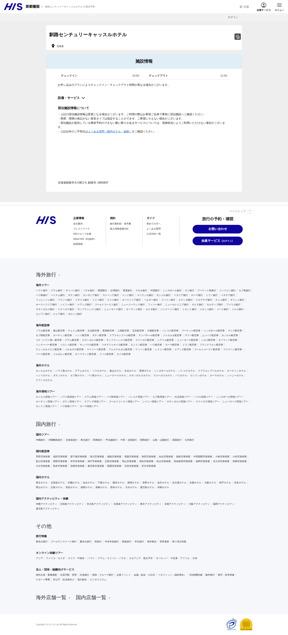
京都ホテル (195, 482)
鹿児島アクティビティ (47, 508)
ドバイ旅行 (223, 309)
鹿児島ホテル (147, 487)
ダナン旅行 (74, 295)
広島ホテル (56, 487)
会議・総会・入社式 (144, 574)
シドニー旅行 (67, 304)
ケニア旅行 (59, 314)
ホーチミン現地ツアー (47, 401)
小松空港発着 (240, 456)
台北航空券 (93, 330)
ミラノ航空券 (189, 344)
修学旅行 (210, 574)
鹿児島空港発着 (96, 466)
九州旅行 (189, 440)
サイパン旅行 (73, 290)
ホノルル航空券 (230, 335)
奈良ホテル (240, 482)
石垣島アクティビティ (72, 504)
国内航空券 (43, 451)
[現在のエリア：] (34, 6)
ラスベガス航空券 (144, 340)
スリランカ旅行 (145, 295)
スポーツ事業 (43, 579)
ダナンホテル (60, 375)
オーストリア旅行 (131, 300)
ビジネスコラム (98, 579)
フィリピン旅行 (227, 290)
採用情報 (78, 244)
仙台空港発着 (166, 456)
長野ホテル (148, 482)
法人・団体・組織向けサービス (55, 569)
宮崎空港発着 (77, 466)
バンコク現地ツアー (138, 396)
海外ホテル (43, 365)
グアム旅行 (56, 290)
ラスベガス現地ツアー (207, 401)
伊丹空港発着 (77, 461)
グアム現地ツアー (93, 396)
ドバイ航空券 (106, 354)
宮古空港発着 (149, 466)
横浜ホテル (118, 482)
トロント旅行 (189, 309)
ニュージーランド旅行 (133, 304)
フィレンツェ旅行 (45, 300)
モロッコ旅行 (75, 314)
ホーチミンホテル (236, 370)
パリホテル (181, 375)
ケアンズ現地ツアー (95, 401)
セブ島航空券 (43, 335)
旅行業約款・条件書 (120, 223)
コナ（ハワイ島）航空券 (49, 340)
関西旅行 (144, 440)
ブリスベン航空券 (232, 349)
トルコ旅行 (238, 309)
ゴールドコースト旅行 (106, 304)
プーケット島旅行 (206, 290)
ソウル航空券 (43, 330)
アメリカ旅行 (233, 304)
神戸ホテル (225, 482)
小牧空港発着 (222, 456)
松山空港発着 (164, 461)
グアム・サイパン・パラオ (112, 558)
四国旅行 (177, 440)
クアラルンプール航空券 (122, 335)
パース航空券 (43, 354)
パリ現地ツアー (68, 406)
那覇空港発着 (114, 466)
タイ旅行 (189, 290)
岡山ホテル (42, 487)
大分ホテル (131, 487)
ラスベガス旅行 (66, 309)
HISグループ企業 (82, 233)
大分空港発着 (43, 466)
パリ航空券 (156, 344)
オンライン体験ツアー (49, 552)
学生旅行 (139, 541)
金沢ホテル (163, 482)
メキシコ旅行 (207, 309)
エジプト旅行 (43, 314)
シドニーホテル (235, 375)
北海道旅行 (71, 440)
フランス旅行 (65, 300)
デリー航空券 (192, 335)
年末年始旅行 (112, 541)
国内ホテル (43, 477)
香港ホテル (145, 370)
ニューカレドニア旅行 (177, 304)
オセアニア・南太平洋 (141, 558)
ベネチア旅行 (228, 295)
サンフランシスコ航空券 (119, 340)
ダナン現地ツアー (71, 401)
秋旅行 (98, 541)
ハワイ (91, 558)
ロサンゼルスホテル (139, 375)
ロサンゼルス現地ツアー (180, 401)
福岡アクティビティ (223, 504)
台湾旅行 (115, 290)
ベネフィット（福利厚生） (172, 574)
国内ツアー (42, 434)
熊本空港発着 (60, 466)
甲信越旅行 (111, 440)
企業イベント (124, 574)
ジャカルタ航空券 (172, 335)
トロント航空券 (68, 344)
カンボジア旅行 (91, 295)
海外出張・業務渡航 (46, 574)
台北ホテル (130, 370)
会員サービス (264, 6)
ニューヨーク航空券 (187, 340)
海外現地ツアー (45, 391)
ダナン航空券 (99, 335)
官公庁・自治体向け (63, 579)
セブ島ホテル (77, 375)
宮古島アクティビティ (98, 504)
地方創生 (82, 579)
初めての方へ (154, 223)
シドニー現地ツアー (153, 401)
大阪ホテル (210, 482)
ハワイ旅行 (42, 290)
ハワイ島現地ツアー (70, 396)
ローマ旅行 (197, 295)
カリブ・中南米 (76, 558)
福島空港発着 (183, 456)
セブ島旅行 (245, 290)
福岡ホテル (86, 487)
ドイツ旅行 (98, 300)
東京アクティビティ (150, 504)
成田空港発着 (60, 456)
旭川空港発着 (97, 456)
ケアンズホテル (44, 380)
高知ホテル (71, 487)
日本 (195, 558)
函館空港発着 (114, 456)
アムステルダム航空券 (120, 349)
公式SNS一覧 (154, 233)
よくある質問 (154, 228)
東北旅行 (85, 440)
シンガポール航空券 (214, 330)
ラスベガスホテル (162, 375)
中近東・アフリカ (180, 558)
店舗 (244, 6)
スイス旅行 (113, 300)
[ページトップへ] (249, 210)
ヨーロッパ (162, 558)
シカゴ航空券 (208, 340)
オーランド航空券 (227, 340)
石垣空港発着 (131, 466)
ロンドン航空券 (139, 344)
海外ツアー (42, 285)
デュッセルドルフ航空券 (49, 349)
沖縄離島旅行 (55, 440)
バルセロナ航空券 (74, 349)
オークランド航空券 (85, 354)
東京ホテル (42, 482)
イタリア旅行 (181, 295)
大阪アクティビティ (199, 504)
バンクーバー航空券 (46, 344)
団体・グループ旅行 (102, 574)
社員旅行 (84, 574)
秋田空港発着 (149, 456)
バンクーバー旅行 (169, 309)
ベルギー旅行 (151, 300)
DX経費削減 (195, 574)
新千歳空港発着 (78, 456)
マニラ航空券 (235, 330)
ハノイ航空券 (82, 335)
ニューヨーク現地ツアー (235, 401)
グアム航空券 (72, 340)
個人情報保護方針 (119, 228)
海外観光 (152, 541)
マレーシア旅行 (110, 295)
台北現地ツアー (183, 396)
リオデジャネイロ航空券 (115, 344)
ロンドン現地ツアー (46, 406)
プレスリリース (81, 228)
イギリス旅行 (82, 300)
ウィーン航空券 (143, 349)
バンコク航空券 (170, 330)
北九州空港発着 (221, 461)
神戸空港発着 (95, 461)
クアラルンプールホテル (211, 370)
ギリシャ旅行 (237, 300)
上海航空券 (123, 330)
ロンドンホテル (198, 375)
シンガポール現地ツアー (229, 396)
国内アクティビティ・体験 (52, 498)
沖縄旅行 (40, 440)
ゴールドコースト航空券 (207, 349)
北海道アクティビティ (125, 504)
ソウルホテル (99, 370)
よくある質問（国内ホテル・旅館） (110, 131)
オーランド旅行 (134, 309)
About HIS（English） (84, 239)
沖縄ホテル (163, 487)
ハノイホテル (43, 375)
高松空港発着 (146, 461)
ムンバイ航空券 (210, 335)
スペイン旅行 (168, 300)
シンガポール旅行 (172, 290)
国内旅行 (48, 424)
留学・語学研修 (226, 574)
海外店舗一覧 (53, 597)
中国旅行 (155, 290)
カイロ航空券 (124, 354)
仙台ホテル (89, 482)
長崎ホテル (101, 487)
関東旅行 (97, 440)
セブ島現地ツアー (162, 396)
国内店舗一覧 (93, 597)
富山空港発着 (43, 461)
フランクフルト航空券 (211, 344)
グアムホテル (82, 370)
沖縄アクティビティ (46, 504)
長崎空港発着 (240, 461)
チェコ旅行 (221, 300)
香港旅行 (127, 290)
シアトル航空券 (165, 340)
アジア (39, 558)
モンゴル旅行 (164, 295)
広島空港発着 (112, 461)
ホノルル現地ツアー (46, 396)
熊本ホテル (116, 487)
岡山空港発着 (129, 461)
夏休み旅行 (85, 541)
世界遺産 (164, 541)
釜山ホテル (115, 370)
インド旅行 (128, 295)
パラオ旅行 (89, 290)
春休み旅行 (42, 541)
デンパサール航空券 (149, 335)
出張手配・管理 (68, 574)
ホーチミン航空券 (62, 335)
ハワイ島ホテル (63, 370)
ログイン (233, 17)
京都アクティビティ (175, 504)
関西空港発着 (60, 461)
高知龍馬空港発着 (183, 461)
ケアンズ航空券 (183, 349)
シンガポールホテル (164, 370)
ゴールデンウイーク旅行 (64, 541)
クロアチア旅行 (204, 300)
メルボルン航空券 (62, 354)
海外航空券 (43, 325)
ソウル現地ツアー (203, 396)
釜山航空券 (59, 330)
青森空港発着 (131, 456)
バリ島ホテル (95, 375)
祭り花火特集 (179, 541)
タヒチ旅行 (198, 304)
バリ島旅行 (42, 295)
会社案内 (78, 223)
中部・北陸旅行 (128, 440)
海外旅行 (48, 275)
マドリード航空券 (96, 349)
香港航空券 (108, 330)
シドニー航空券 (163, 349)
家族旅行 (126, 541)
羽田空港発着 (43, 456)
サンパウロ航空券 (89, 344)
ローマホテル (217, 375)
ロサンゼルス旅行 (45, 309)
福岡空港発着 (203, 461)
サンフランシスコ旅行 (89, 309)
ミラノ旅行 (212, 295)
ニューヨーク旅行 (113, 309)
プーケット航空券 (191, 330)
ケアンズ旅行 (84, 304)
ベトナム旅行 (58, 295)
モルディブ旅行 (215, 304)
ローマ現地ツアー (89, 406)
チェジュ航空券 (76, 330)
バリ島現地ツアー (115, 396)
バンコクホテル (186, 370)
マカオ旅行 (141, 290)
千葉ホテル (104, 482)
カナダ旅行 (151, 309)
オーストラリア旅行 (46, 304)
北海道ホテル (58, 482)
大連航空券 (153, 330)
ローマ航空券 (172, 344)
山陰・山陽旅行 (161, 440)
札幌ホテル (74, 482)
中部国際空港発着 (202, 456)
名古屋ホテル (179, 482)
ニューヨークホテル (115, 375)
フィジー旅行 (155, 304)
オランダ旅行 (185, 300)
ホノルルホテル (44, 370)
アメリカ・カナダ (55, 558)
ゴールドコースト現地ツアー (124, 401)
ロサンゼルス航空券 (92, 340)
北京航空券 (138, 330)
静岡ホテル (133, 482)
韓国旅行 (102, 290)
